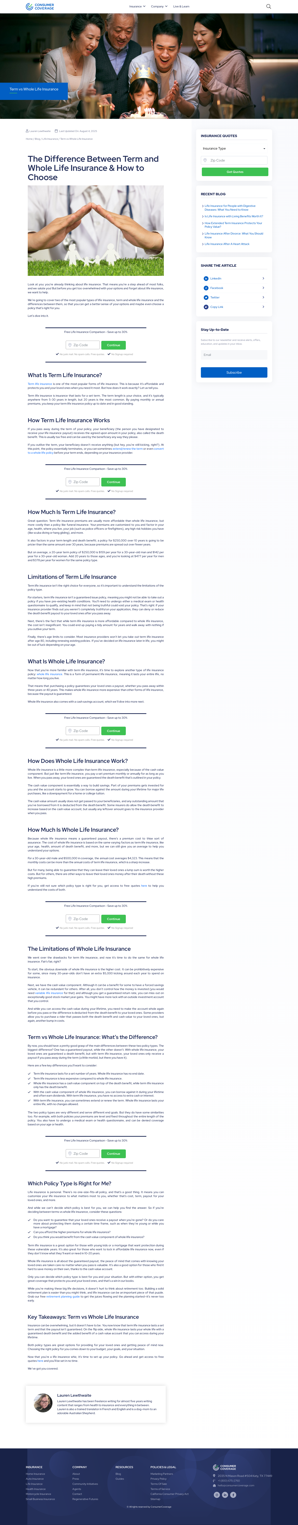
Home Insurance (35, 1474)
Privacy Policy (158, 1478)
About (76, 1474)
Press (75, 1478)
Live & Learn (182, 6)
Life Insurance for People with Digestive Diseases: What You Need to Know (230, 208)
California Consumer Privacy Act (170, 1494)
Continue (113, 345)
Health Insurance (36, 1489)
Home (29, 138)
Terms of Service (160, 1489)
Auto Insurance (35, 1478)
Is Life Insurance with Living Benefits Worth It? (234, 216)
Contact (77, 1494)
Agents (76, 1489)
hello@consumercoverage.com (233, 1485)
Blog (37, 138)
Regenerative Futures (85, 1499)
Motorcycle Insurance (38, 1494)
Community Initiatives (85, 1484)
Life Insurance (50, 138)
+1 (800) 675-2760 (226, 1480)
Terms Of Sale (159, 1484)
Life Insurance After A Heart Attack (227, 244)
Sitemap (155, 1499)
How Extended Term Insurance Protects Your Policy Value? (233, 225)
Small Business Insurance (40, 1499)
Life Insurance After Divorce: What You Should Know (234, 235)
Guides (120, 1478)
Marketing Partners (162, 1474)
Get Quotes (235, 172)
